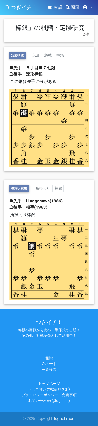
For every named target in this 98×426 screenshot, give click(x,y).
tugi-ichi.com (65, 418)
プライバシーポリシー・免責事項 (49, 395)
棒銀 (60, 55)
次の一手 (49, 363)
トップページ (49, 383)
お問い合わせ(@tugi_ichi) (49, 400)
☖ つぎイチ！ (20, 7)
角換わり (43, 188)
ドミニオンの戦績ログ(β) (49, 389)
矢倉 (36, 55)
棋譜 (54, 7)
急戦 (48, 55)
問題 (72, 7)
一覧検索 (49, 369)
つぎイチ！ (49, 322)
